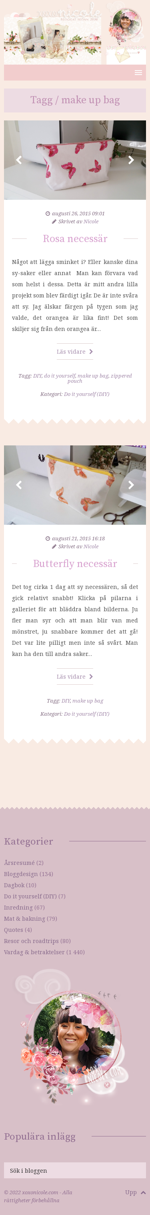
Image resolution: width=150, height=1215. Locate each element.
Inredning (18, 907)
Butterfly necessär (75, 564)
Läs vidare (75, 351)
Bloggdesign (21, 874)
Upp (135, 1192)
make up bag (93, 375)
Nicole (91, 221)
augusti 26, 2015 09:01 (78, 213)
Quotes (13, 929)
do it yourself (59, 375)
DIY (37, 375)
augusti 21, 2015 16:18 (78, 538)
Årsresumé (19, 862)
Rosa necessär (75, 239)
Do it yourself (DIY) (87, 394)
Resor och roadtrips (31, 941)
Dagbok (14, 885)
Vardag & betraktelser (34, 952)
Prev (19, 160)
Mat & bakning (24, 918)
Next (131, 160)
